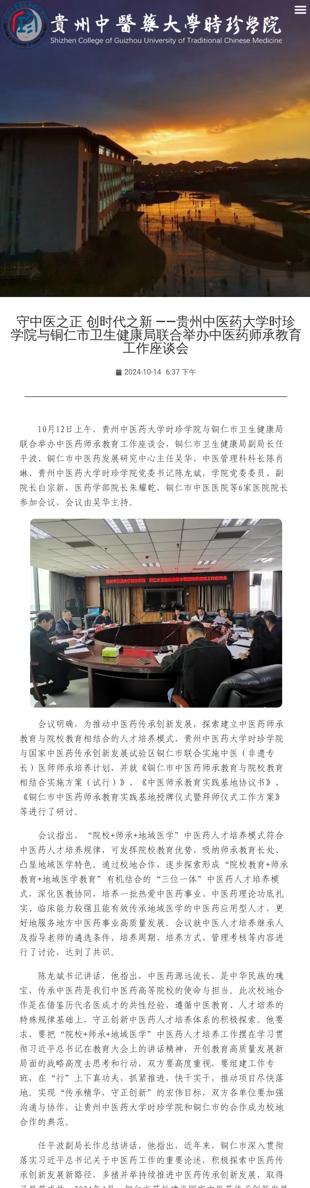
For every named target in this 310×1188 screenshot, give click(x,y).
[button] (300, 9)
